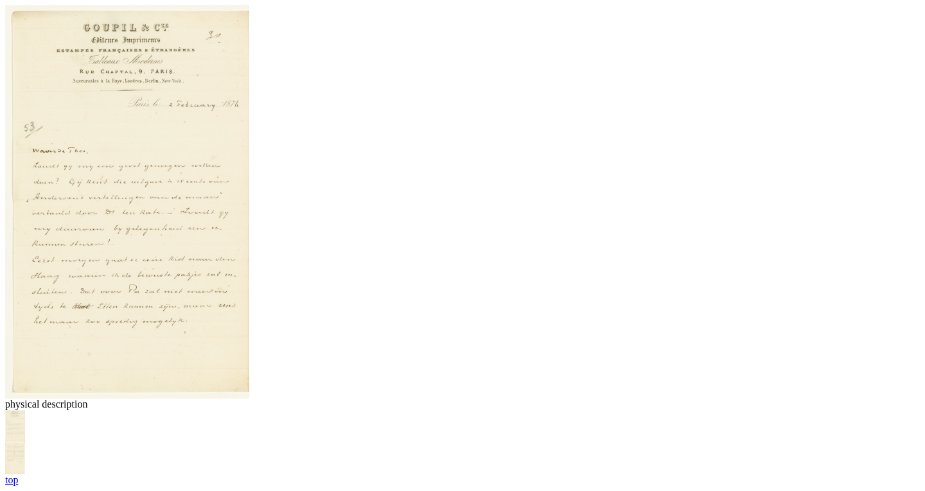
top (11, 479)
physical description (46, 404)
